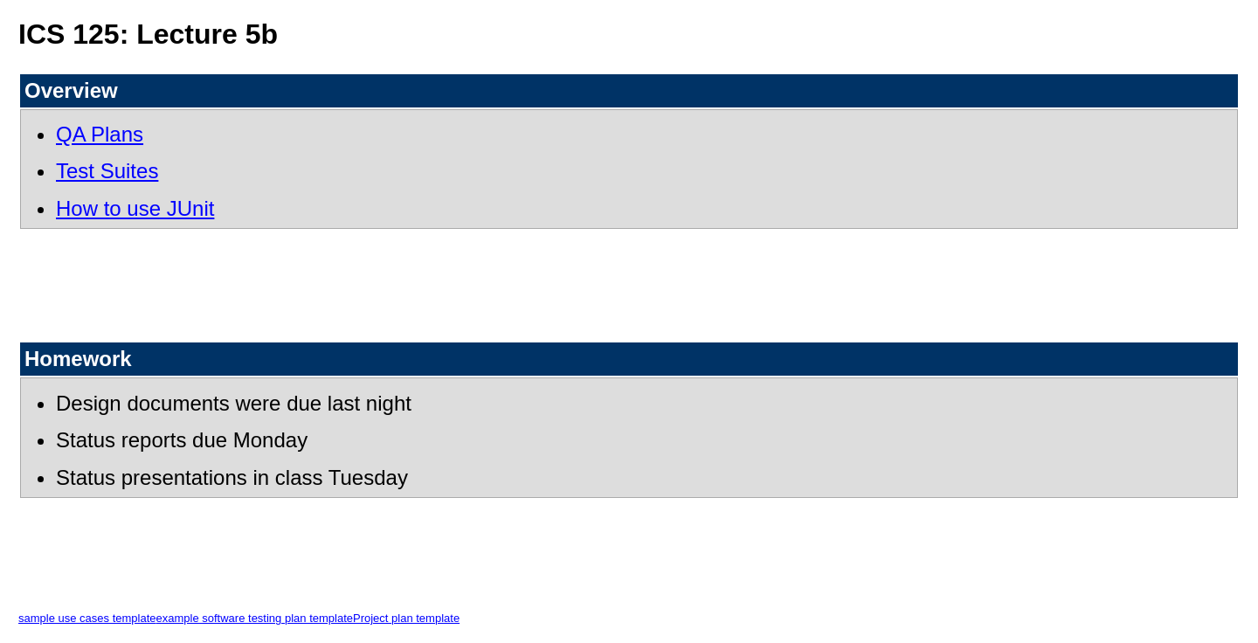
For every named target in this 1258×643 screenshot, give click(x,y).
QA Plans (99, 134)
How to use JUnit (135, 208)
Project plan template (406, 618)
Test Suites (107, 171)
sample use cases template (87, 618)
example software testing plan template (254, 618)
